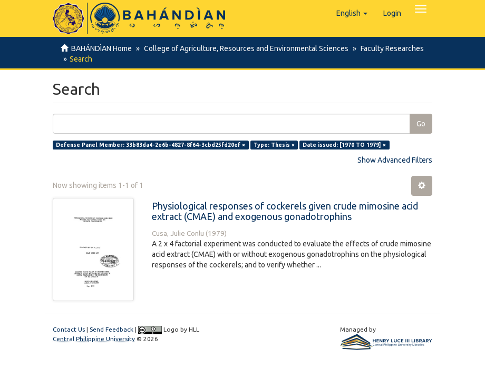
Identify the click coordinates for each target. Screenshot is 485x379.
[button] (351, 13)
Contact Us (69, 329)
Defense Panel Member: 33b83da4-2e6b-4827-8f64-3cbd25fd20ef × (150, 145)
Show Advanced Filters (394, 160)
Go (420, 123)
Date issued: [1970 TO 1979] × (344, 145)
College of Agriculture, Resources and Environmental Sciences (244, 48)
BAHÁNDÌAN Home (101, 48)
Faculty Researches (389, 48)
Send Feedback (111, 329)
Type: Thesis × (274, 145)
